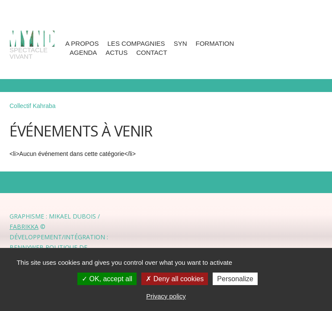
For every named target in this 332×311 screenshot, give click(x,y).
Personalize (235, 278)
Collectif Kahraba (33, 105)
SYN (180, 43)
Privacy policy (166, 296)
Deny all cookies (175, 278)
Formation (214, 43)
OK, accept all (107, 278)
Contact (151, 52)
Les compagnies (136, 43)
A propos (82, 43)
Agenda (83, 52)
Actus (116, 52)
